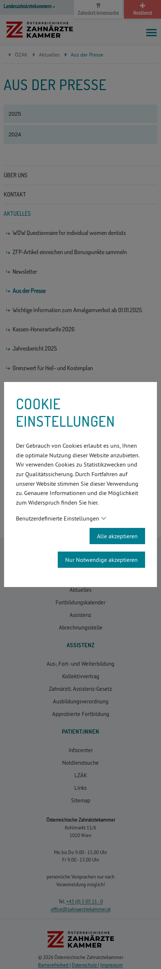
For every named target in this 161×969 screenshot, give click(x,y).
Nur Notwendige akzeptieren (101, 559)
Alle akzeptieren (117, 536)
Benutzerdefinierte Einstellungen (57, 518)
